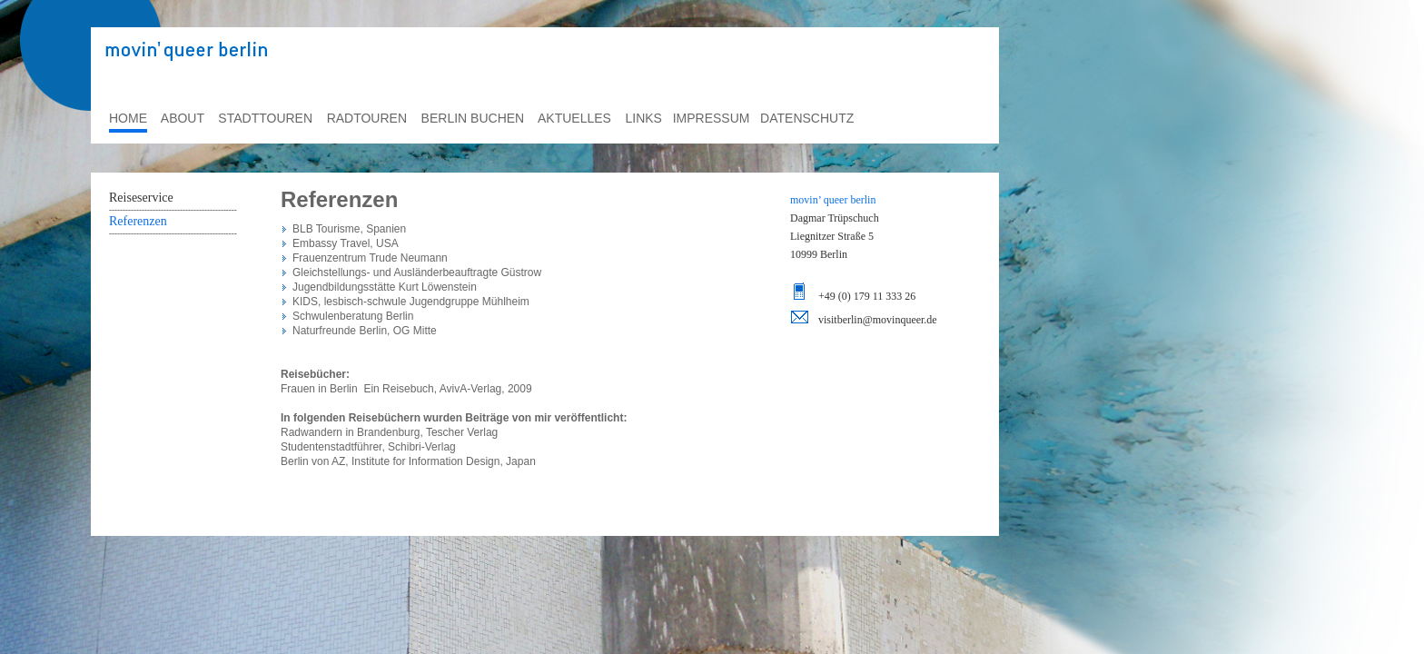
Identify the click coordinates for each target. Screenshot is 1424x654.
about (182, 118)
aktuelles (574, 118)
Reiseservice (141, 197)
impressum (711, 118)
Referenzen (138, 221)
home (128, 118)
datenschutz (807, 118)
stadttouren (265, 118)
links (644, 118)
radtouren (367, 118)
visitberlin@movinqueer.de (877, 319)
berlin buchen (473, 118)
